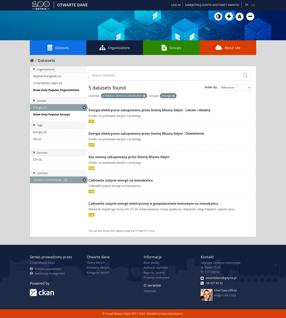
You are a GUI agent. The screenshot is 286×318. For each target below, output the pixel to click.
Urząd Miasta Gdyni (42, 262)
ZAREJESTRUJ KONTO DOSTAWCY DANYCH (212, 5)
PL (247, 4)
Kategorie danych (98, 272)
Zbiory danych (96, 262)
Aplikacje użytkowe (156, 267)
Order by (211, 87)
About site (227, 48)
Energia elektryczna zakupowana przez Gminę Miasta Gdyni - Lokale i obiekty (150, 110)
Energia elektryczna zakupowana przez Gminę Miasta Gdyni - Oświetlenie (146, 133)
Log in (176, 5)
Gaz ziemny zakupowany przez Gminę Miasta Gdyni (129, 157)
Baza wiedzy (151, 262)
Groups (171, 48)
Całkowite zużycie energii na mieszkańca (121, 180)
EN (253, 4)
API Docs (149, 230)
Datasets (58, 48)
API (136, 230)
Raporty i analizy (154, 272)
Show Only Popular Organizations (56, 90)
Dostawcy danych (98, 267)
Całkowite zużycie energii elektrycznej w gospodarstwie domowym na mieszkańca (153, 203)
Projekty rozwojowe (156, 277)
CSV (91, 121)
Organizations (115, 48)
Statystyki (150, 291)
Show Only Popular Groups (51, 114)
